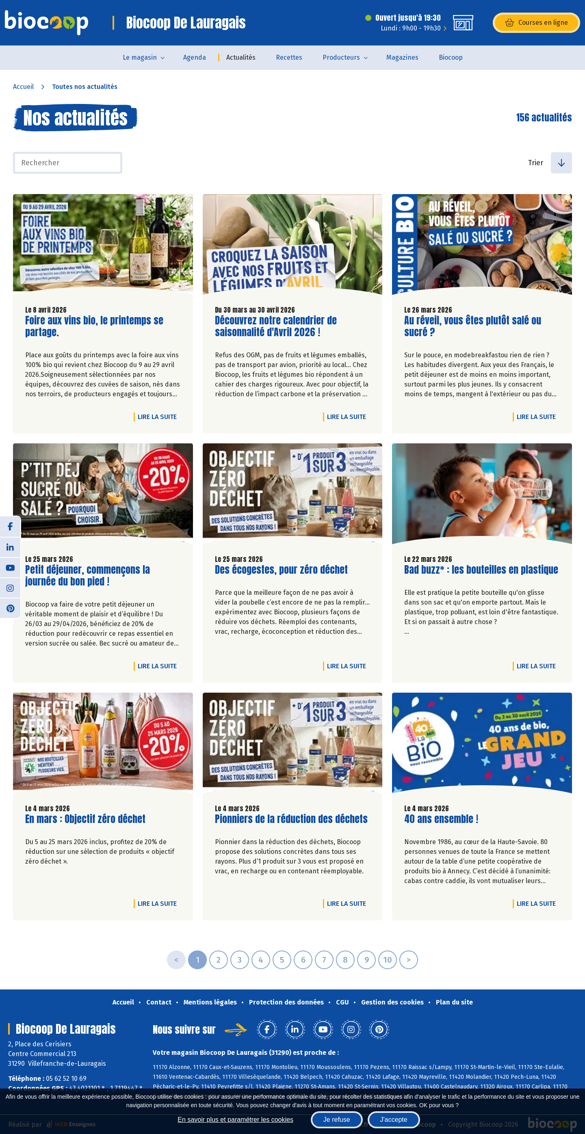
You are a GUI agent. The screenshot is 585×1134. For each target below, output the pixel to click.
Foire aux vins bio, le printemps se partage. (94, 326)
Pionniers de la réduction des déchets (291, 819)
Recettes (289, 57)
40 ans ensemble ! (441, 819)
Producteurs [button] (341, 57)
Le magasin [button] (140, 57)
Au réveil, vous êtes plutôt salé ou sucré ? (472, 326)
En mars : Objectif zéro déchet (85, 819)
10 (387, 960)
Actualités (241, 57)
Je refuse (336, 1119)
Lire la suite (159, 417)
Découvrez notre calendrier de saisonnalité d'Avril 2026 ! (276, 326)
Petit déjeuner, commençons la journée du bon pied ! (87, 576)
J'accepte (393, 1119)
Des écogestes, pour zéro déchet (281, 570)
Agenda (194, 57)
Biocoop (451, 57)
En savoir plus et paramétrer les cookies (235, 1119)
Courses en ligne (536, 23)
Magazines (402, 57)
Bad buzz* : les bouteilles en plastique (481, 570)
